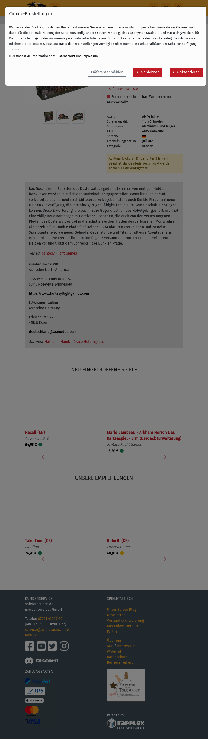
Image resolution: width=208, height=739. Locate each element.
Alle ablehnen (147, 72)
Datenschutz (66, 56)
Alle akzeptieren (186, 72)
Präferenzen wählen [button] (107, 72)
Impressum (91, 56)
